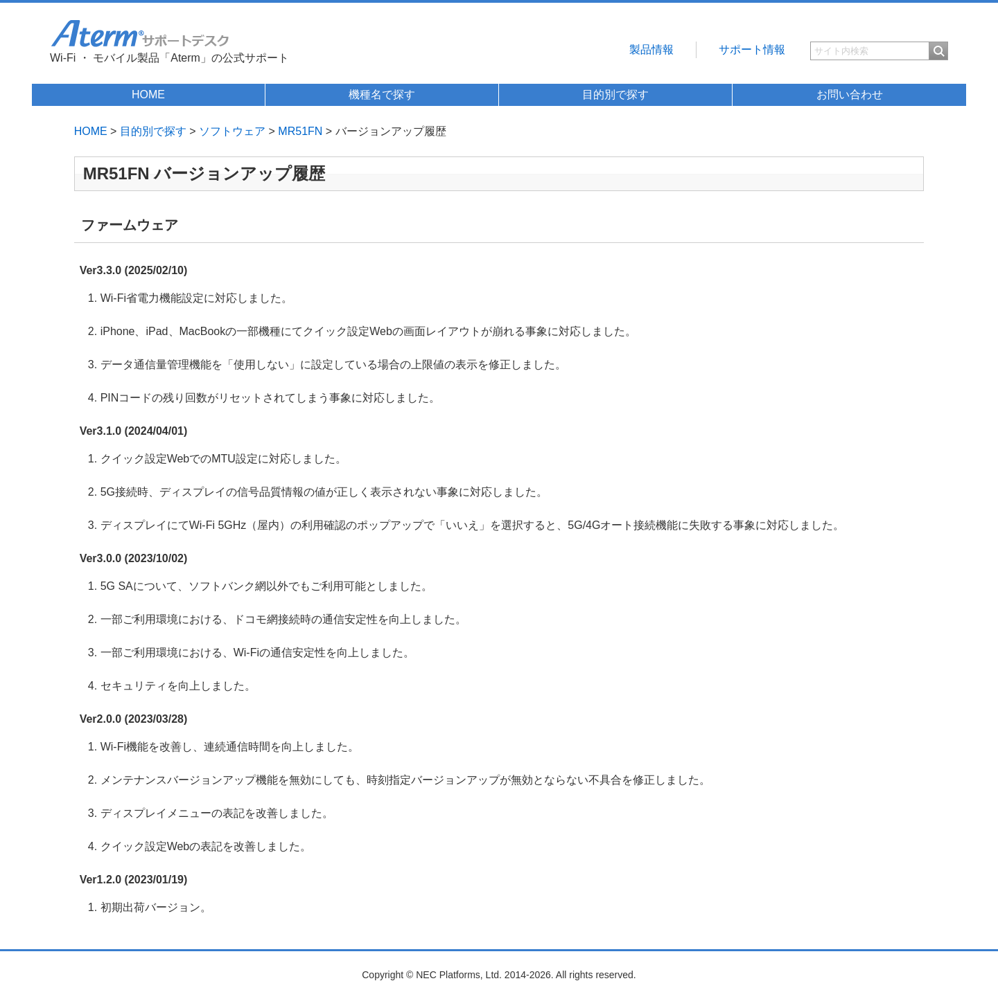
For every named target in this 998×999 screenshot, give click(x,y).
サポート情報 (752, 49)
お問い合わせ (849, 94)
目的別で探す (615, 94)
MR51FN (300, 131)
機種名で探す (382, 94)
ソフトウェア (232, 131)
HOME (148, 94)
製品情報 (651, 49)
